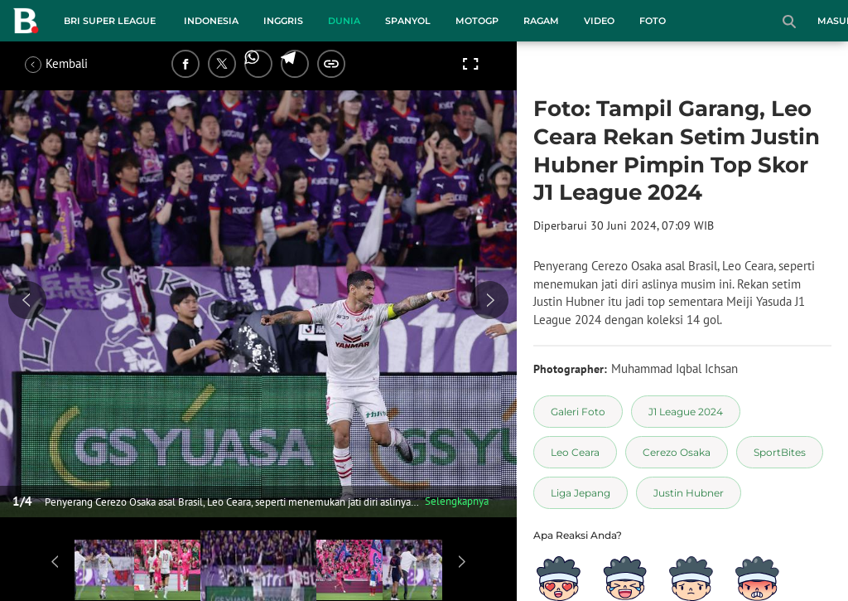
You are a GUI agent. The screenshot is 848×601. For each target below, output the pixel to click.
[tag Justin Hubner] (688, 493)
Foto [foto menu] (652, 21)
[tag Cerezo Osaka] (676, 452)
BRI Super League (110, 21)
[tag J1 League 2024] (685, 411)
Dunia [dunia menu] (344, 21)
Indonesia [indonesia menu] (211, 21)
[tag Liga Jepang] (580, 493)
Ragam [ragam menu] (541, 21)
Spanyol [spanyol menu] (408, 21)
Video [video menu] (599, 21)
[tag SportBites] (779, 452)
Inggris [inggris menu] (283, 21)
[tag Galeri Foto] (578, 411)
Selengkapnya (457, 501)
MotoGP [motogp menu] (477, 21)
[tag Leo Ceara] (575, 452)
